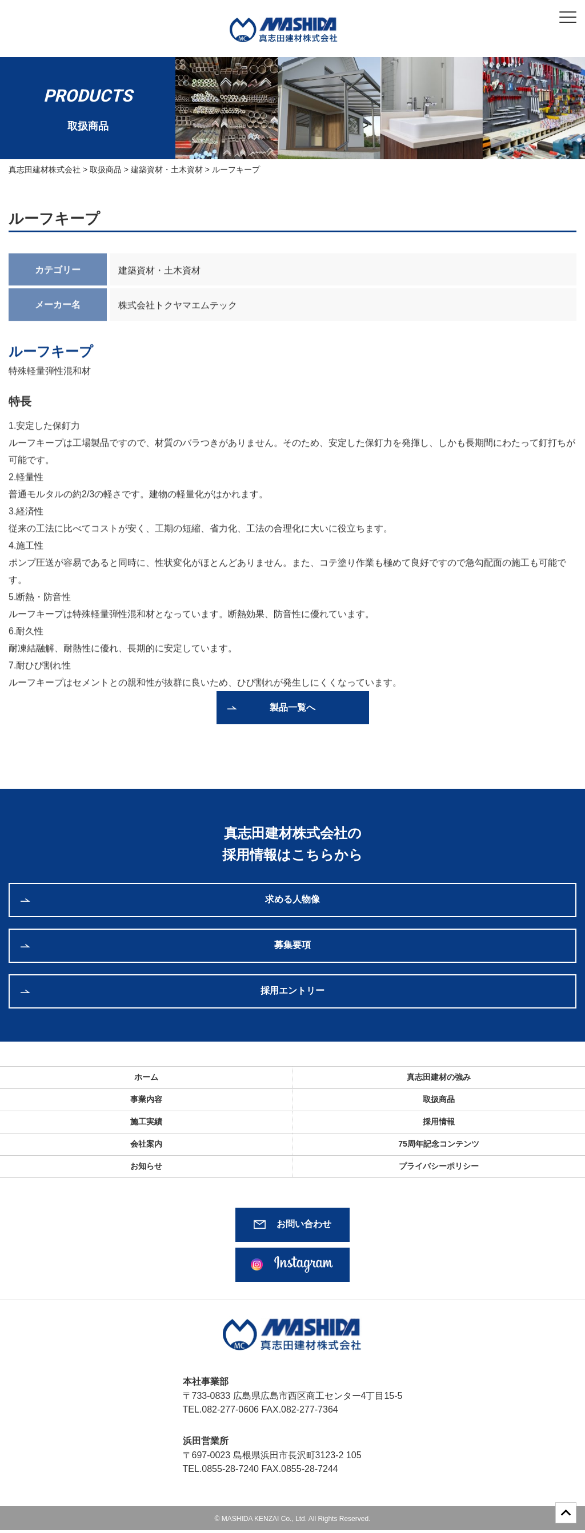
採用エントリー (292, 990)
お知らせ (146, 1166)
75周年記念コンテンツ (438, 1143)
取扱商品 (439, 1099)
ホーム (146, 1077)
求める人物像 (292, 899)
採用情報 (439, 1121)
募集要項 (292, 945)
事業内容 (146, 1099)
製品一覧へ (292, 707)
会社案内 (146, 1143)
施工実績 (146, 1121)
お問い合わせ (304, 1224)
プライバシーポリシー (439, 1166)
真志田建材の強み (439, 1077)
